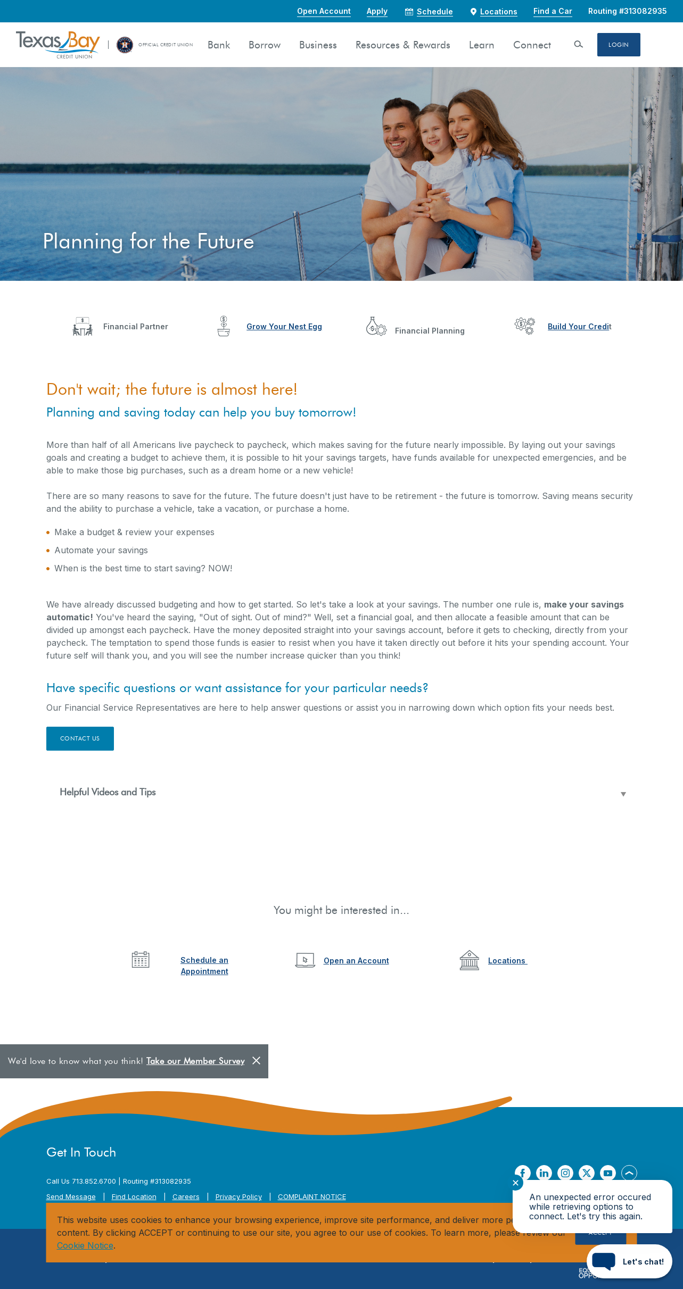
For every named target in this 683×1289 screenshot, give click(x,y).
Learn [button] (482, 45)
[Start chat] (629, 1261)
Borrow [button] (265, 45)
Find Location (134, 1196)
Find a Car (552, 10)
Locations (508, 960)
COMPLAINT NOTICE (312, 1196)
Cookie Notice (85, 1245)
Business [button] (318, 45)
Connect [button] (532, 45)
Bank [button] (219, 45)
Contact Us (80, 738)
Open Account (324, 10)
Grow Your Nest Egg (284, 326)
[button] (341, 792)
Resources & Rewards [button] (403, 45)
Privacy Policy (239, 1196)
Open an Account (356, 960)
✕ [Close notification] (516, 1182)
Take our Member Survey (195, 1061)
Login (618, 44)
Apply (377, 10)
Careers (186, 1196)
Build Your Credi (578, 326)
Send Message (71, 1196)
